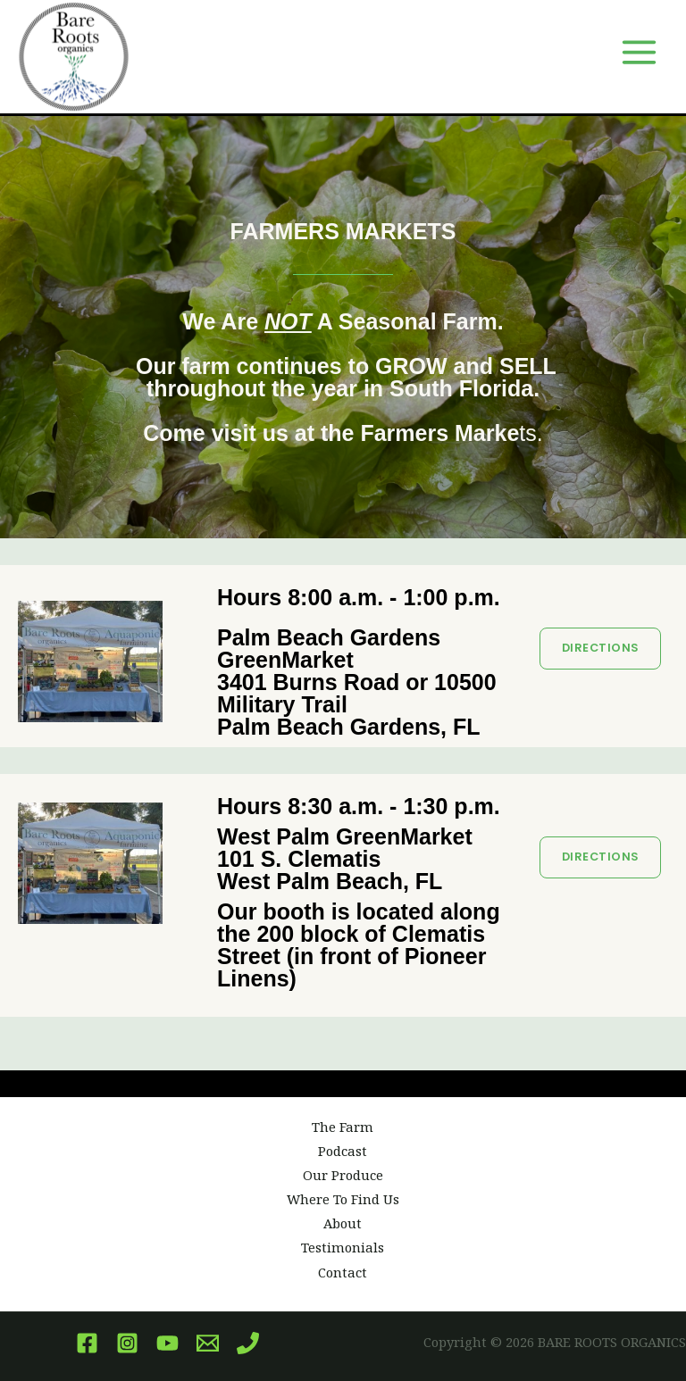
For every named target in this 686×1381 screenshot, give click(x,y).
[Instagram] (127, 1343)
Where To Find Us (343, 1199)
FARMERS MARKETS (343, 231)
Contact (342, 1272)
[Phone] (248, 1343)
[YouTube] (167, 1343)
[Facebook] (87, 1343)
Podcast (342, 1151)
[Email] (208, 1343)
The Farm (342, 1127)
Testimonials (342, 1247)
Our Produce (343, 1175)
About (342, 1223)
